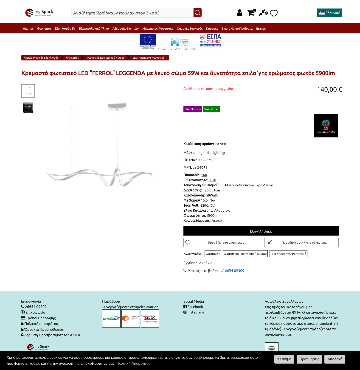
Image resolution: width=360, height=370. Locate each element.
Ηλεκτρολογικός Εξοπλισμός (41, 57)
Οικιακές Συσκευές (189, 28)
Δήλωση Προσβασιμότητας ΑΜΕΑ (52, 334)
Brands (261, 28)
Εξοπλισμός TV (65, 28)
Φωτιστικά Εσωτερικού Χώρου (106, 57)
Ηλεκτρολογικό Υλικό (94, 28)
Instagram (195, 312)
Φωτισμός (44, 28)
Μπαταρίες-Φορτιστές (157, 28)
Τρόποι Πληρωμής (41, 318)
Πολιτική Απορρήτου (134, 363)
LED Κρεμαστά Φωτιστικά (148, 57)
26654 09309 (233, 270)
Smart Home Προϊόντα (237, 28)
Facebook (195, 307)
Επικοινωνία (35, 312)
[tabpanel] (99, 144)
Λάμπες (28, 28)
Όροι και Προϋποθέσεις (44, 329)
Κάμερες (212, 28)
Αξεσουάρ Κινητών (125, 28)
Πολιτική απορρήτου (41, 323)
